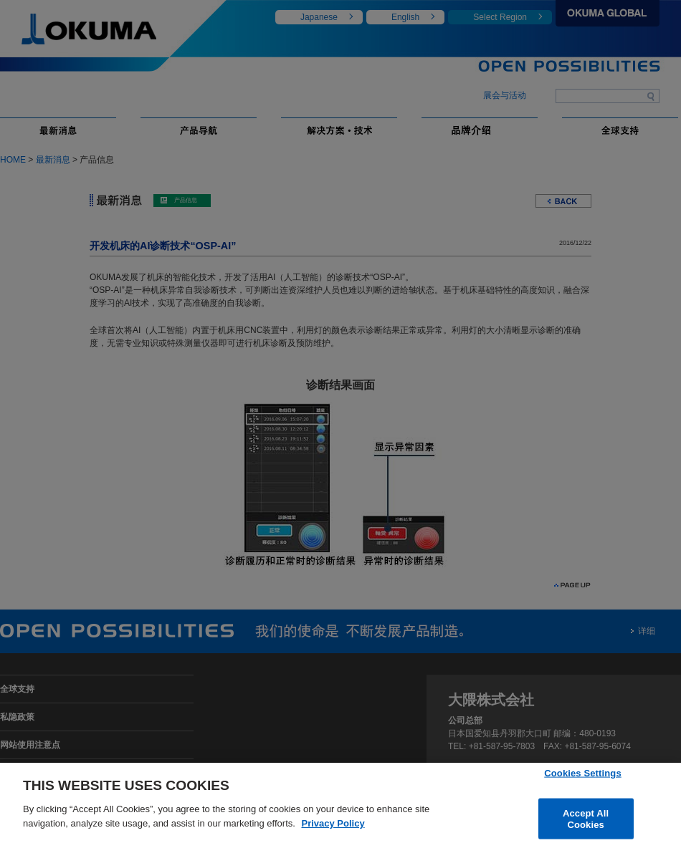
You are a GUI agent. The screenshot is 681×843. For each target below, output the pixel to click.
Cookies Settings (583, 775)
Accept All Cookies (586, 822)
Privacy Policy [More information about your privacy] (332, 826)
